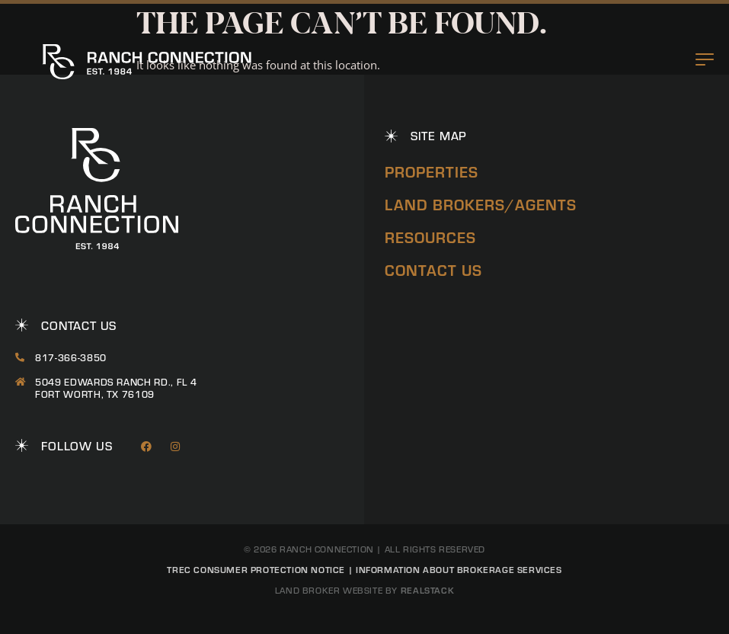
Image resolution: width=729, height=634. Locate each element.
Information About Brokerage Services (459, 569)
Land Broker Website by (364, 590)
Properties (431, 171)
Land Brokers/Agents (481, 203)
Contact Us (433, 269)
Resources (430, 236)
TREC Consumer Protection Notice (256, 569)
